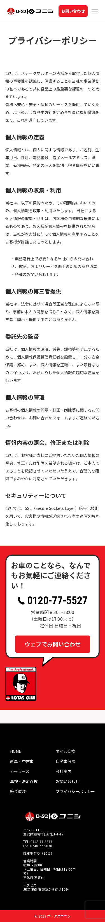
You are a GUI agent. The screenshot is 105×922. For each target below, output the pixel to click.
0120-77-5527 (52, 600)
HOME (15, 751)
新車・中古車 (22, 761)
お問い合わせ (73, 11)
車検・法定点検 (24, 781)
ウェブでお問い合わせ (53, 644)
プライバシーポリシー (75, 791)
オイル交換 (65, 751)
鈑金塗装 (18, 791)
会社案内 (63, 771)
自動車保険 (65, 761)
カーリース (19, 771)
